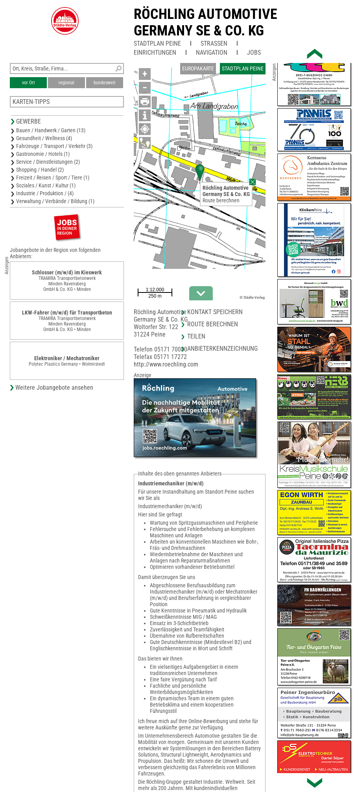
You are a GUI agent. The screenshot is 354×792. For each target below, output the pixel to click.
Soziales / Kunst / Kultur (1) (46, 185)
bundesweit (105, 82)
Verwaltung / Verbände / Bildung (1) (55, 201)
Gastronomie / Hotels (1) (43, 154)
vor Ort (28, 82)
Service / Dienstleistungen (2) (48, 162)
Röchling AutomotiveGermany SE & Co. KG (205, 22)
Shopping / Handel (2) (40, 170)
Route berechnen (221, 200)
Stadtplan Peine (157, 43)
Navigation (211, 52)
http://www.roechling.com (166, 364)
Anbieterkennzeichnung (222, 348)
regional (66, 82)
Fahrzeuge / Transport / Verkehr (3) (54, 146)
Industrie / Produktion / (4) (45, 193)
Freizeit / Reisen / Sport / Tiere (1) (52, 177)
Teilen (196, 336)
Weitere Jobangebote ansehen (54, 387)
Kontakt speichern (215, 312)
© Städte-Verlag (252, 297)
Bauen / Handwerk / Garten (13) (50, 130)
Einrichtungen (155, 52)
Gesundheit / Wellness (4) (44, 138)
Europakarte (198, 68)
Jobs (254, 52)
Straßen (214, 43)
